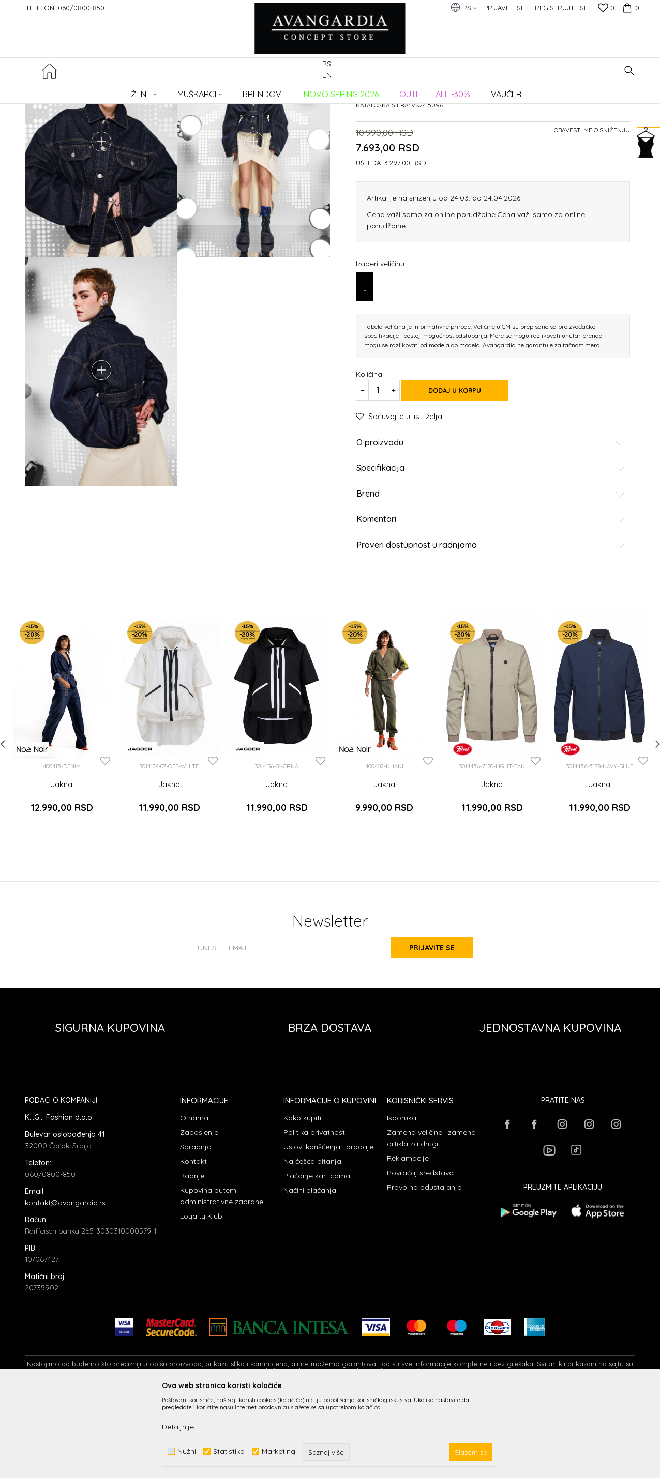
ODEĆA (165, 91)
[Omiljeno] (606, 9)
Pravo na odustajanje (424, 1268)
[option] (61, 813)
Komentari (490, 610)
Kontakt (193, 1243)
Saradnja (196, 1228)
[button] (629, 70)
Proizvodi (133, 91)
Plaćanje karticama (316, 1257)
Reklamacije (408, 1239)
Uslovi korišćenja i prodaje (328, 1228)
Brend (490, 585)
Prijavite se (444, 1030)
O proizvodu (490, 533)
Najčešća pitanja (312, 1243)
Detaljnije (178, 1426)
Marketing (278, 1451)
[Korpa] (629, 8)
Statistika (229, 1451)
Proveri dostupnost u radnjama (490, 636)
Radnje (192, 1257)
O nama (194, 1199)
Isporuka (401, 1199)
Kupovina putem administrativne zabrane (221, 1277)
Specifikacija (490, 559)
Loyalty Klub (201, 1297)
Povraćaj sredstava (420, 1254)
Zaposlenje (199, 1214)
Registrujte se (561, 8)
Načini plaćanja (309, 1271)
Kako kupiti (302, 1199)
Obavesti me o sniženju (592, 221)
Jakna (61, 875)
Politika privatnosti (315, 1214)
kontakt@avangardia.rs (65, 1284)
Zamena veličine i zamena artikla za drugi (431, 1219)
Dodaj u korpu (464, 481)
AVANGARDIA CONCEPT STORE (69, 91)
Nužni (186, 1451)
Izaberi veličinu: (384, 354)
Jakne (192, 91)
